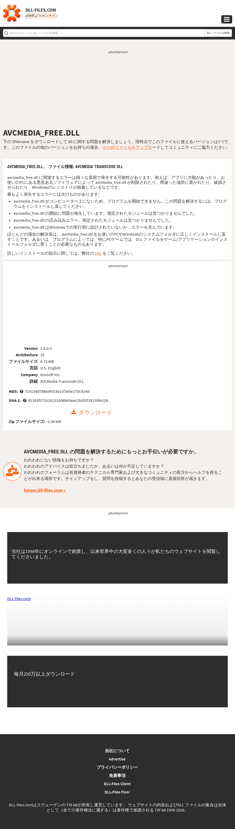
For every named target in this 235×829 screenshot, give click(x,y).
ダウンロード (95, 412)
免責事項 (117, 775)
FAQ (98, 253)
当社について (117, 751)
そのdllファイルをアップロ (127, 147)
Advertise (117, 759)
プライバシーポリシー (117, 767)
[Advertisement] (117, 91)
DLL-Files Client (117, 784)
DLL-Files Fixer (117, 792)
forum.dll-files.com (43, 490)
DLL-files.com (19, 598)
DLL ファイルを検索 (218, 33)
